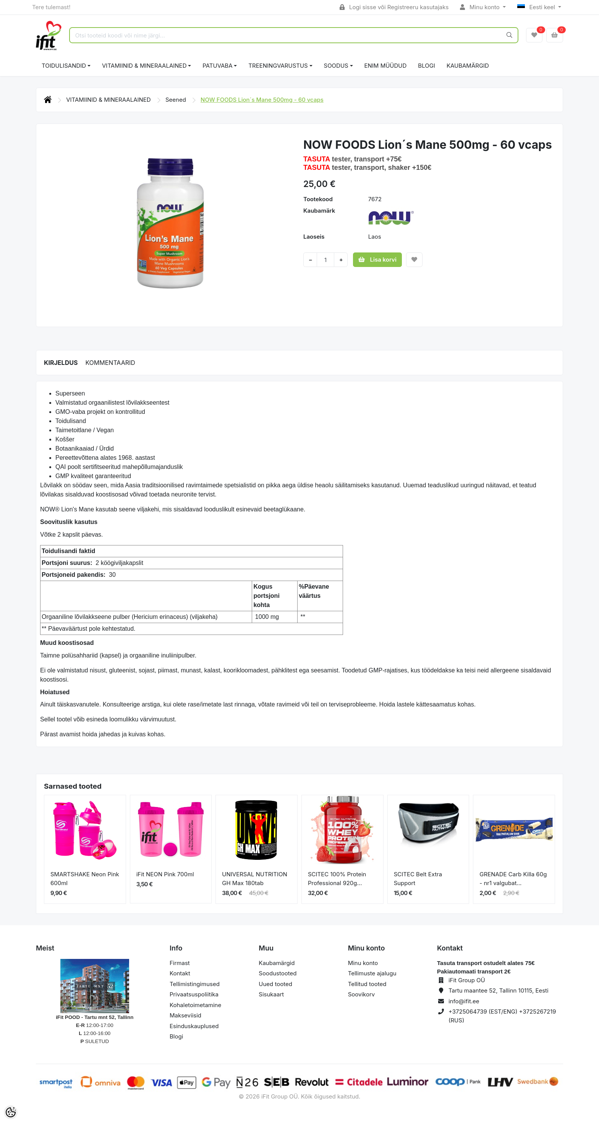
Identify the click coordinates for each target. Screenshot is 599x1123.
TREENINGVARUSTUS (278, 65)
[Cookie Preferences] (11, 1112)
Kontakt (180, 973)
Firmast (180, 963)
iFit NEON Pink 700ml (165, 874)
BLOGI (426, 65)
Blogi (176, 1036)
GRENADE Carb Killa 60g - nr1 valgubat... (513, 879)
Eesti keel (537, 7)
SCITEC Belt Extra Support (418, 879)
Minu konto (480, 7)
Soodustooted (277, 973)
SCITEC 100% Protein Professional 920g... (337, 879)
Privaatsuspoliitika (194, 994)
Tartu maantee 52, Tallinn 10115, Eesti (498, 990)
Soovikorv (361, 994)
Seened (176, 99)
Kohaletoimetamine (195, 1005)
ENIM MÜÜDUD (385, 65)
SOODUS (336, 65)
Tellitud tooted (367, 984)
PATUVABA (217, 65)
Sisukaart (271, 994)
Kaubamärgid (468, 65)
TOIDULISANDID (64, 65)
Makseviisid (185, 1015)
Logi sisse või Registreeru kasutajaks (394, 7)
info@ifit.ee (463, 1001)
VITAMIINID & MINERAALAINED (144, 65)
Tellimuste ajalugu (372, 973)
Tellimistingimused (195, 984)
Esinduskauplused (194, 1026)
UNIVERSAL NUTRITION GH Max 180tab (254, 879)
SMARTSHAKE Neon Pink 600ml (84, 879)
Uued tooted (275, 984)
